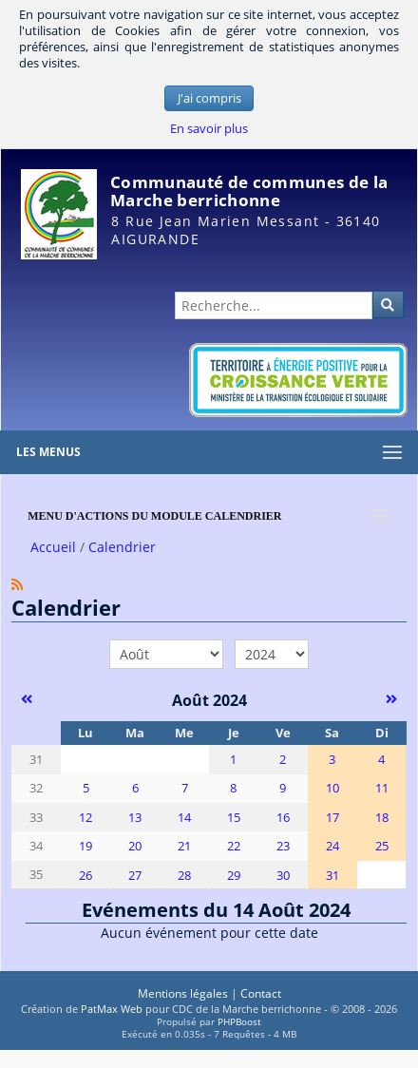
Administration (369, 268)
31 (332, 876)
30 (283, 876)
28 (184, 876)
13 (135, 818)
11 (382, 788)
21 (184, 846)
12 (85, 818)
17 (332, 818)
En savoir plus (209, 129)
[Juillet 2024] (26, 698)
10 (332, 788)
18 (382, 818)
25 (382, 846)
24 (332, 846)
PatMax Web (111, 1008)
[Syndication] (17, 584)
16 (283, 818)
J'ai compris (209, 98)
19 (85, 846)
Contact (260, 993)
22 (233, 846)
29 (233, 876)
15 (233, 818)
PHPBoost (239, 1022)
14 (184, 818)
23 (283, 846)
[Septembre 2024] (392, 698)
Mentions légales (183, 993)
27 (135, 876)
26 (85, 876)
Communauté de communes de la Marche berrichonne (249, 191)
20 (135, 846)
